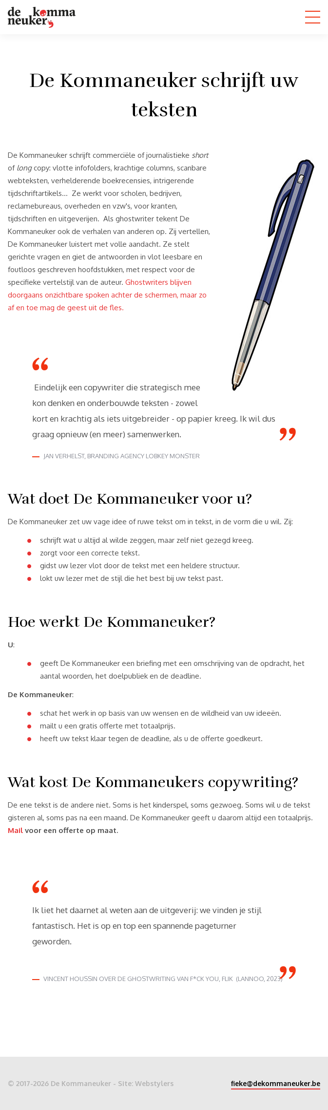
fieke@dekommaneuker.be (275, 1083)
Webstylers (154, 1083)
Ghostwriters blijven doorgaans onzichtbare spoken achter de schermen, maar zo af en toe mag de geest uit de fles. (107, 295)
